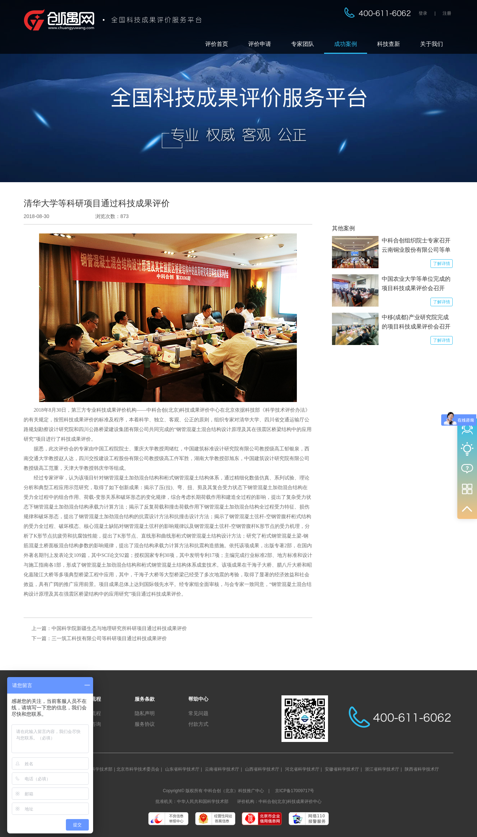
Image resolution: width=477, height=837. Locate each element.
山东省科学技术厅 (182, 769)
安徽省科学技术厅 (342, 769)
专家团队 (302, 44)
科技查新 (388, 44)
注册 (447, 13)
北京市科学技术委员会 (137, 769)
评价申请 (259, 44)
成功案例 (345, 44)
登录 (423, 13)
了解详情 (441, 263)
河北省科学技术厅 (302, 769)
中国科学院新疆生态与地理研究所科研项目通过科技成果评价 (119, 628)
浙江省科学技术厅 (382, 769)
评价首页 (216, 44)
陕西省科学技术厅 (422, 769)
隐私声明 (145, 713)
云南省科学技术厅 (222, 769)
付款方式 (198, 724)
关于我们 (431, 44)
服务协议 (145, 724)
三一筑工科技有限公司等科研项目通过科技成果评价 (109, 638)
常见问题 (198, 713)
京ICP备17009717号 (294, 790)
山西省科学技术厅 (262, 769)
